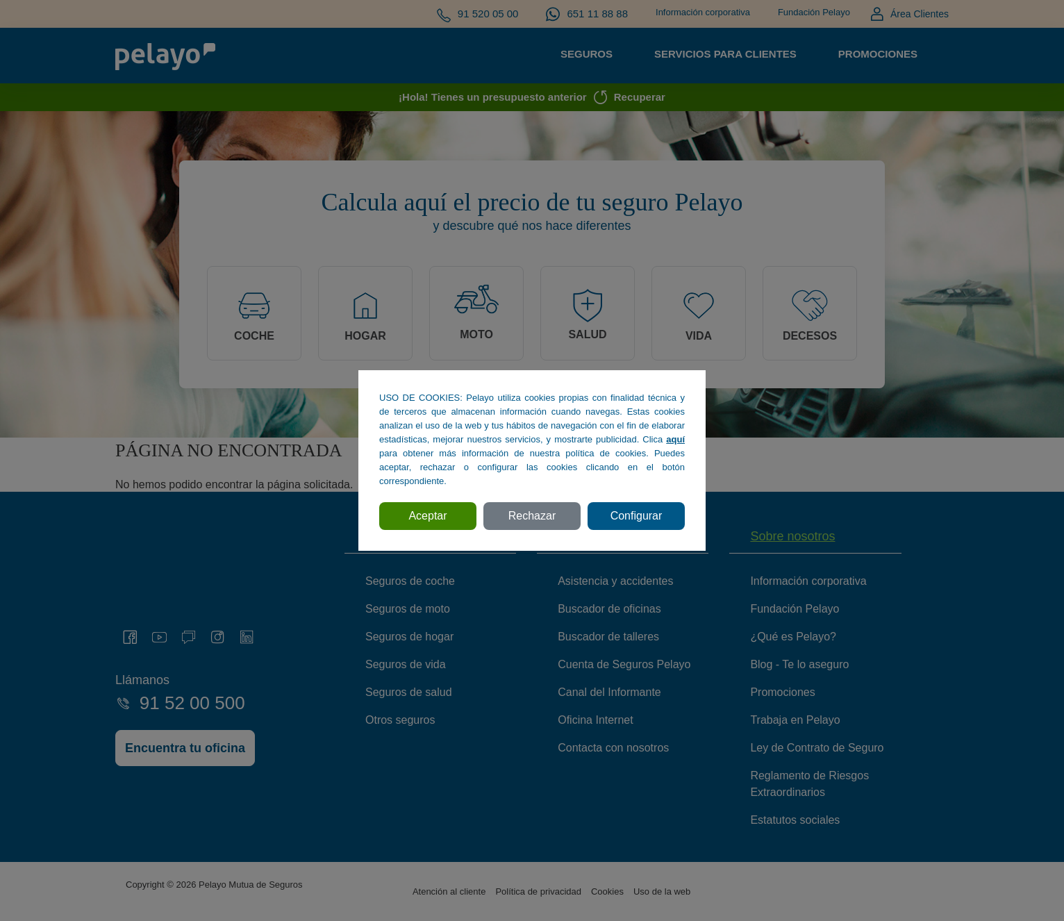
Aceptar (427, 516)
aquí (675, 439)
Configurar (636, 516)
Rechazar (532, 516)
